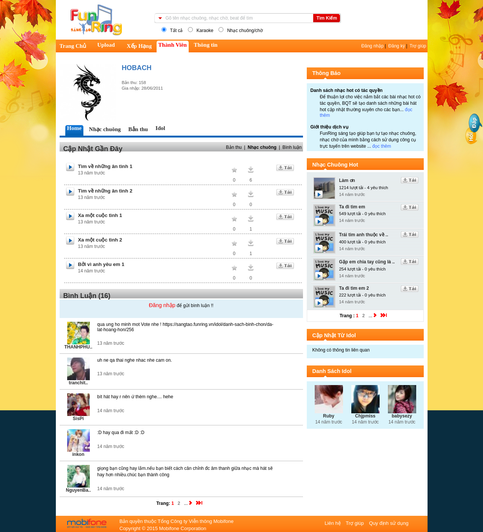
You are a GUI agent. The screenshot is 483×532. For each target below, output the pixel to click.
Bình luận (291, 147)
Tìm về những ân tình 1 (105, 166)
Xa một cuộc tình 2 (100, 240)
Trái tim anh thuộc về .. (363, 234)
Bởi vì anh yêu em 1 (101, 264)
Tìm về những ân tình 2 (105, 191)
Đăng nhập (372, 46)
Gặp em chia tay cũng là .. (367, 261)
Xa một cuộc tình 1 (100, 215)
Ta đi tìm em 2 (354, 288)
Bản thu (234, 147)
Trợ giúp (418, 46)
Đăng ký (396, 46)
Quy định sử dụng (389, 523)
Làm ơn (347, 180)
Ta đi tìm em (352, 206)
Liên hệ (333, 523)
